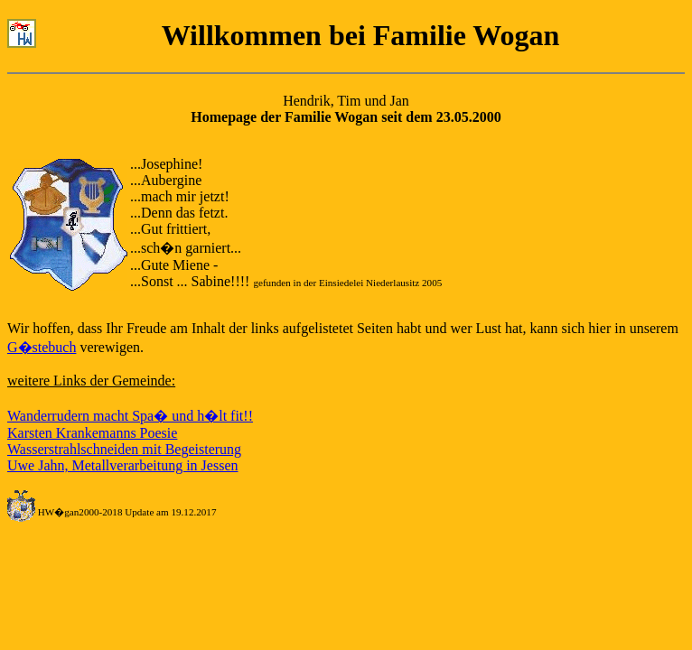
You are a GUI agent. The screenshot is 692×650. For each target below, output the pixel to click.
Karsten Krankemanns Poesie (92, 433)
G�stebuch (41, 347)
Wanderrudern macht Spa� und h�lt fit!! (130, 415)
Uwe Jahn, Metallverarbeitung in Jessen (122, 465)
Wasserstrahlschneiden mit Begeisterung (124, 449)
